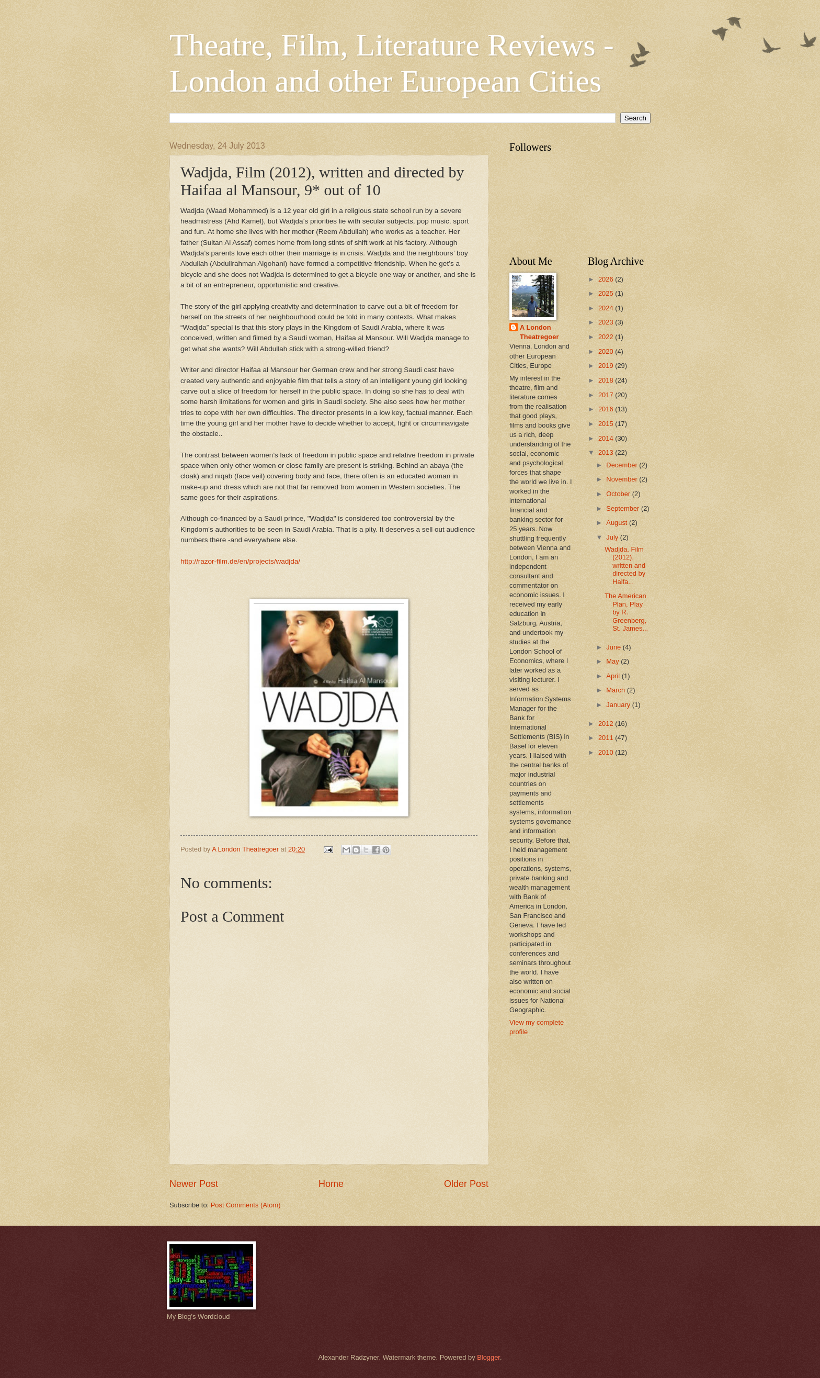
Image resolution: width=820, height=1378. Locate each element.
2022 (606, 337)
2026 (606, 279)
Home (331, 1184)
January (619, 705)
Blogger (488, 1357)
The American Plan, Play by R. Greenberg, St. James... (626, 612)
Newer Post (193, 1184)
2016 (606, 409)
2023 (606, 322)
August (617, 522)
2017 (606, 395)
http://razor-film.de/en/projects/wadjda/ (240, 561)
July (613, 537)
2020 (606, 351)
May (613, 661)
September (623, 508)
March (616, 690)
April (613, 676)
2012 (606, 723)
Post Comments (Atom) (246, 1205)
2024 (606, 308)
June (614, 647)
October (619, 494)
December (622, 465)
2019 (606, 365)
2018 (606, 380)
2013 (606, 452)
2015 (606, 424)
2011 (606, 738)
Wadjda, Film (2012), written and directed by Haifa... (625, 565)
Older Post (466, 1184)
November (622, 479)
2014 (606, 438)
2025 (606, 293)
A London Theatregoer (539, 332)
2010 (606, 752)
